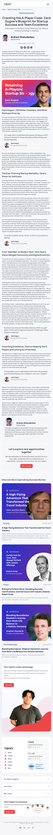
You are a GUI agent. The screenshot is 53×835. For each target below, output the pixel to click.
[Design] (15, 765)
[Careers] (15, 755)
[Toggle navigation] (47, 4)
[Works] (15, 758)
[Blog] (15, 768)
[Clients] (15, 762)
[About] (15, 752)
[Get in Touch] (26, 466)
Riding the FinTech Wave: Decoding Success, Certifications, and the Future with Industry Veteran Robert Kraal (26, 592)
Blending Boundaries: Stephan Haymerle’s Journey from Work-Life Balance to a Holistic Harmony (25, 650)
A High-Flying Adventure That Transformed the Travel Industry (26, 529)
